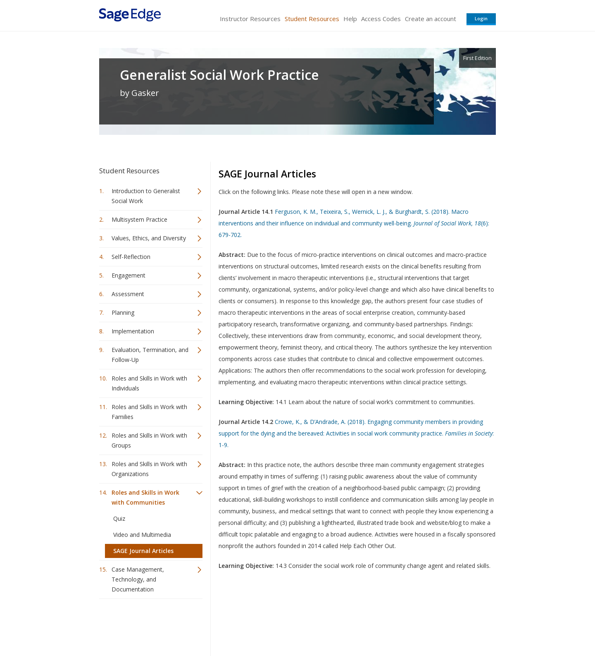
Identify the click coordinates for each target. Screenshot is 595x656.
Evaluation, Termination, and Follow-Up (150, 355)
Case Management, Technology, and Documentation (138, 579)
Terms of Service (344, 625)
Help (350, 18)
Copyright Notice (395, 625)
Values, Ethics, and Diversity (149, 238)
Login (481, 18)
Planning (123, 312)
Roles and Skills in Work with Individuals (149, 383)
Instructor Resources (250, 18)
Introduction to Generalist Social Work (146, 196)
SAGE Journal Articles (143, 551)
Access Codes (381, 18)
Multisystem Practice (139, 219)
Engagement (128, 275)
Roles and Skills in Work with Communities (145, 497)
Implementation (133, 331)
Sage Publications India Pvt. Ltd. (219, 625)
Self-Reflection (131, 257)
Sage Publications (146, 625)
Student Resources (312, 18)
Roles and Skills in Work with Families (149, 412)
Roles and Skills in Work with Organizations (149, 469)
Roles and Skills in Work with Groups (149, 440)
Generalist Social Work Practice (219, 75)
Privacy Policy (441, 625)
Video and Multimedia (142, 535)
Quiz (119, 518)
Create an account (430, 18)
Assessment (128, 294)
